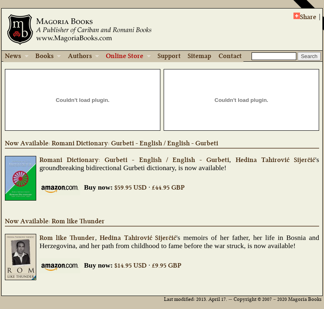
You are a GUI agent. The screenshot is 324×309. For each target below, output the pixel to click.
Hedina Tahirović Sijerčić (275, 160)
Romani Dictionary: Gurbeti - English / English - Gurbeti (134, 160)
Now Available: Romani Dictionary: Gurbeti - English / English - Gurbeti (111, 143)
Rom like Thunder (67, 238)
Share (304, 17)
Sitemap (199, 56)
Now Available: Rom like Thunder (55, 221)
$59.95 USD (130, 187)
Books (45, 56)
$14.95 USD (130, 265)
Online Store (125, 56)
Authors (81, 56)
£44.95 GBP (168, 187)
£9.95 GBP (166, 265)
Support (169, 56)
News (15, 56)
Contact (230, 56)
